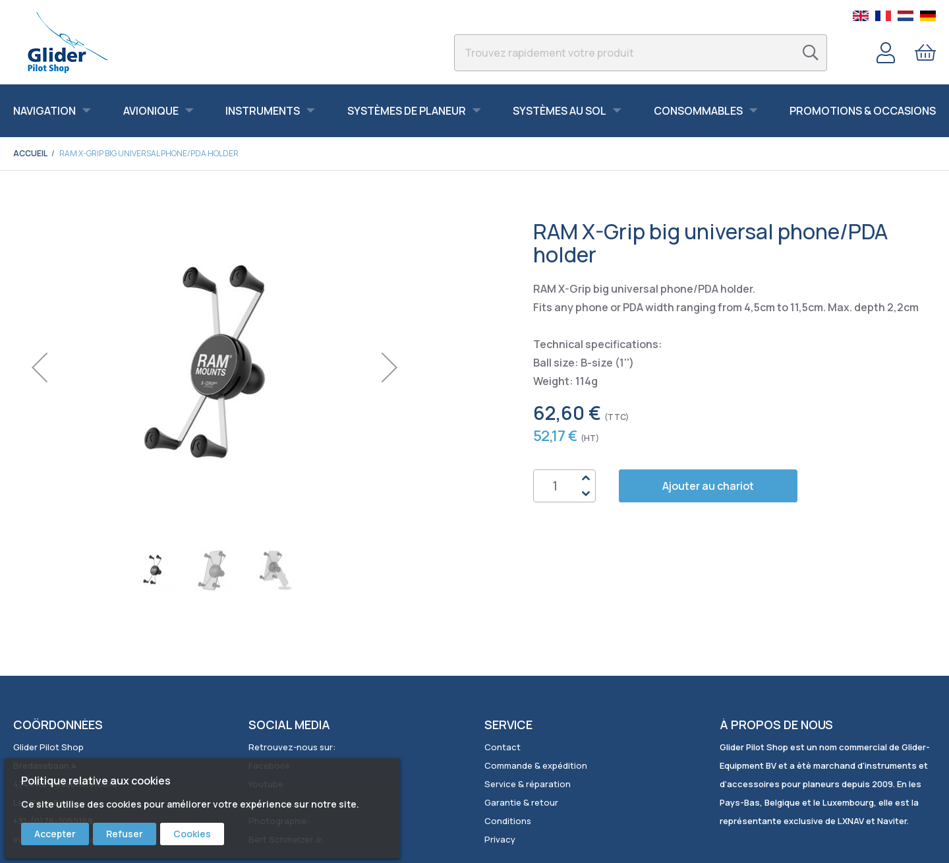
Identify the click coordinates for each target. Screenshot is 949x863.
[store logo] (67, 42)
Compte (886, 52)
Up (585, 478)
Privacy (499, 839)
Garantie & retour (521, 802)
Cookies (192, 833)
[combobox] (640, 52)
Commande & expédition (535, 765)
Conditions (507, 821)
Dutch (905, 16)
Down (585, 494)
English (861, 16)
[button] (39, 367)
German (928, 16)
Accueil (30, 153)
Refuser (124, 833)
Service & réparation (527, 784)
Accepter (55, 833)
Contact (502, 747)
